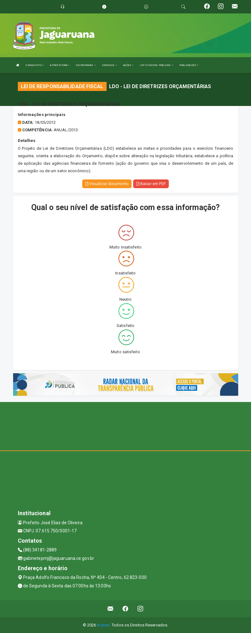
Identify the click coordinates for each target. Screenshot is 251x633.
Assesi (103, 625)
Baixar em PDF (151, 184)
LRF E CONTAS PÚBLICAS (156, 65)
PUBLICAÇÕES (188, 65)
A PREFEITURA (59, 65)
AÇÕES (128, 65)
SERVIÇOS (109, 65)
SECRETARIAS (85, 65)
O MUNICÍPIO (35, 65)
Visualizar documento (106, 184)
